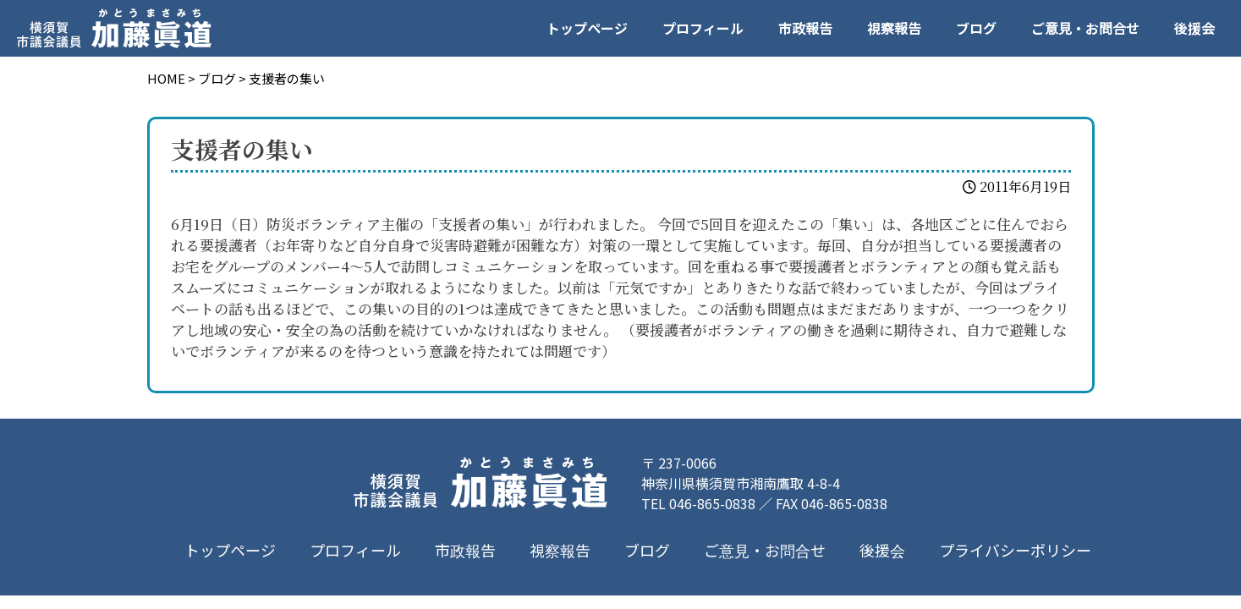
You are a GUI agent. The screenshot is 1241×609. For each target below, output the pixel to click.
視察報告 (894, 28)
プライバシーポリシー (1014, 550)
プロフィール (703, 28)
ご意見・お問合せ (1085, 28)
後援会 (1194, 28)
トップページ (587, 28)
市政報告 (805, 28)
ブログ (976, 28)
